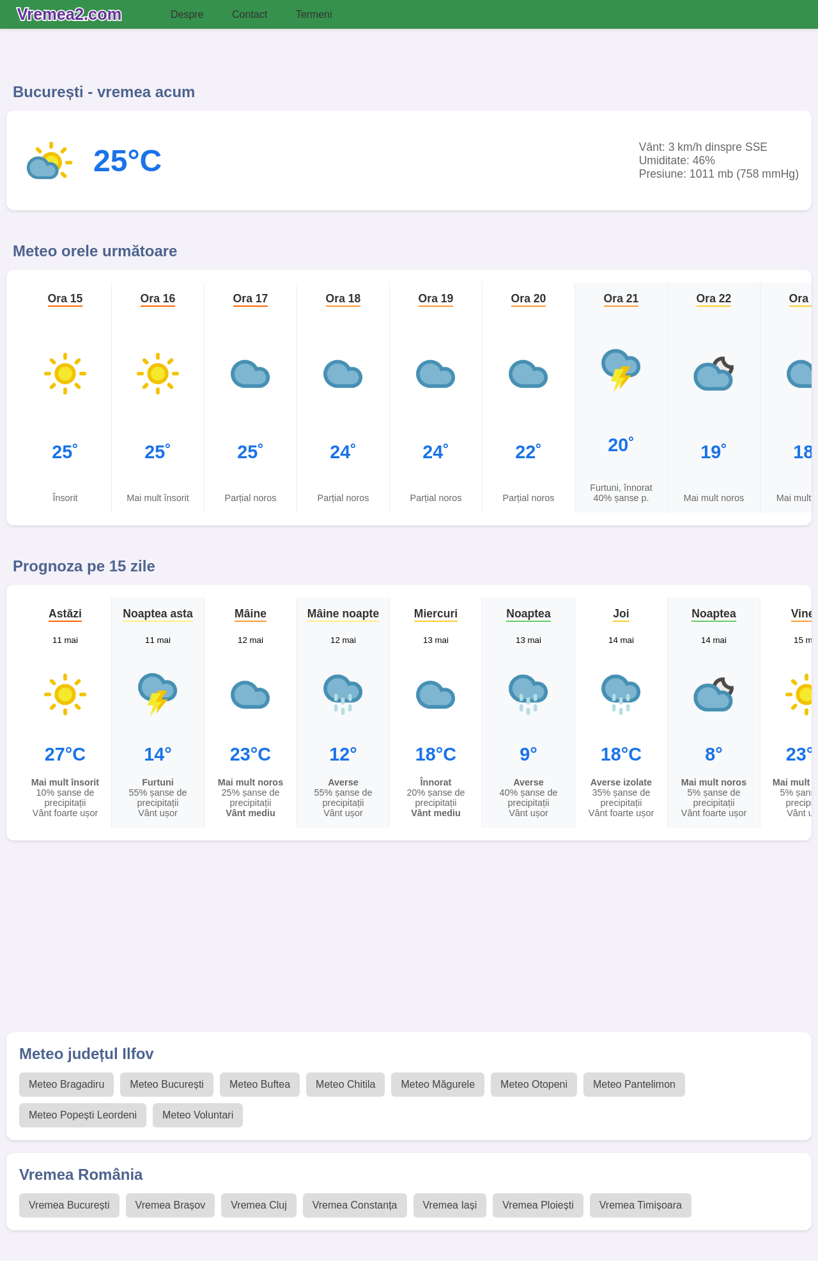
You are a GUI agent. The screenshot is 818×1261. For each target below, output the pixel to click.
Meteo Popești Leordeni (83, 1115)
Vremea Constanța (355, 1205)
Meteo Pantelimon (634, 1084)
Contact (249, 14)
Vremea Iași (450, 1205)
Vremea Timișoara (640, 1205)
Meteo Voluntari (197, 1115)
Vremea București (69, 1205)
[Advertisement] (389, 942)
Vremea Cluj (258, 1205)
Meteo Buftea (259, 1084)
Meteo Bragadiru (66, 1084)
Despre (187, 14)
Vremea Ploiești (537, 1205)
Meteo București (167, 1084)
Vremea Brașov (170, 1205)
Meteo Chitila (345, 1084)
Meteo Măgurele (438, 1084)
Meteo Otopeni (533, 1084)
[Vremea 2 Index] (72, 15)
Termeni (314, 14)
